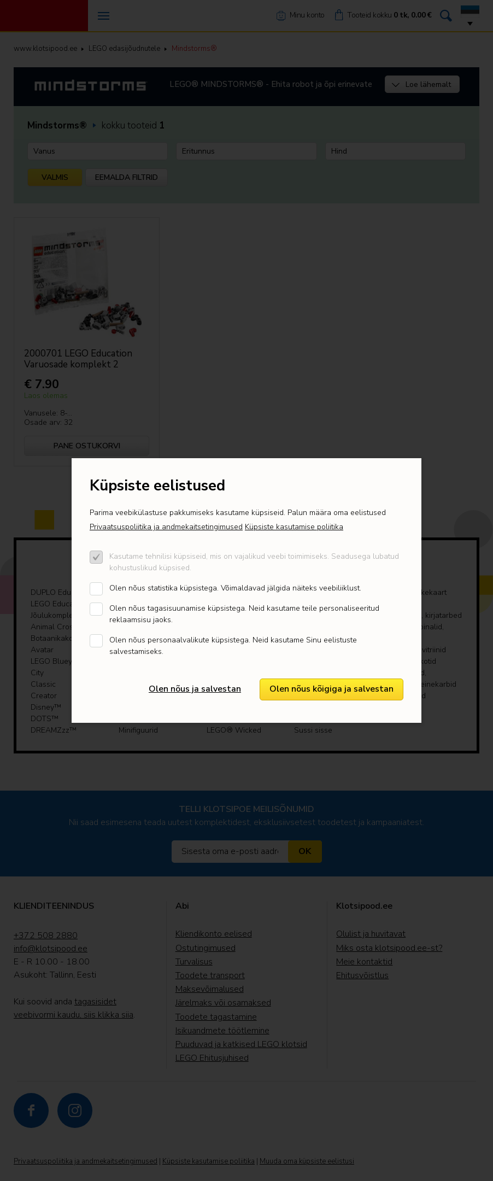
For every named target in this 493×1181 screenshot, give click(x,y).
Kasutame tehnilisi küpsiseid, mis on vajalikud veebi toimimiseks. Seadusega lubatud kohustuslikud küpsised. (254, 562)
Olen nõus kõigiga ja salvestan (331, 689)
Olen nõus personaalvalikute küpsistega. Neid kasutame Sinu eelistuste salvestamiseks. (233, 646)
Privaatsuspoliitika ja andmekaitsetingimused (166, 527)
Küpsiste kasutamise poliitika (294, 527)
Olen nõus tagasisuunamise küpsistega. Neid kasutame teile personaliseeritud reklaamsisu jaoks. (244, 614)
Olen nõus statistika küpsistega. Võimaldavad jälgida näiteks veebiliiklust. (235, 588)
